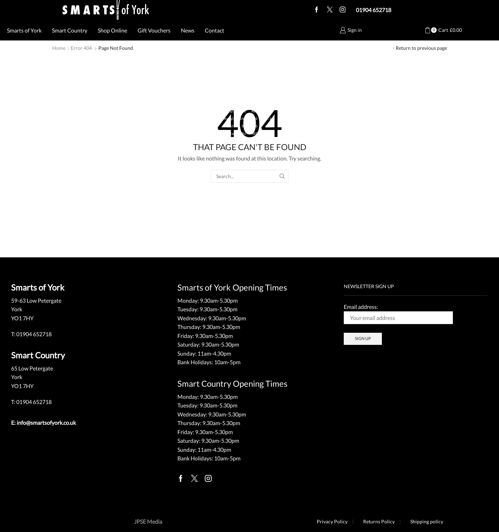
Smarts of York (24, 30)
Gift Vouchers (154, 30)
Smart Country (69, 30)
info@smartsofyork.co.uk (46, 422)
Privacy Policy (332, 521)
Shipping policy (426, 521)
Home (58, 48)
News (187, 30)
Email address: (398, 313)
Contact (214, 30)
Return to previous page (421, 48)
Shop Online (112, 30)
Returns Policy (379, 521)
